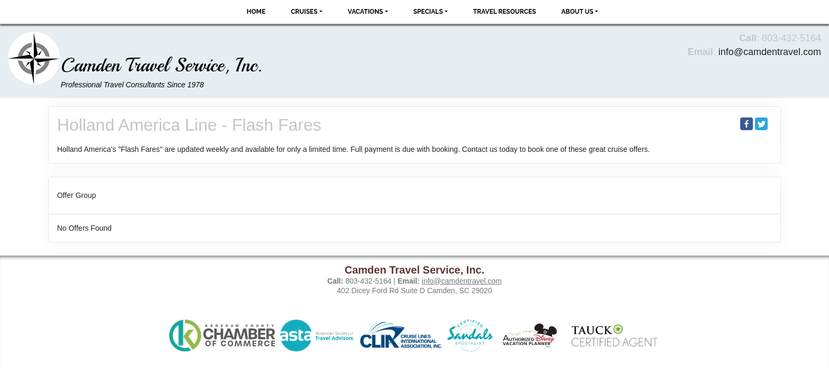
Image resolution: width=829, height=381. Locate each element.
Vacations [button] (365, 11)
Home (256, 11)
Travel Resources (504, 11)
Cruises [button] (304, 11)
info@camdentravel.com (770, 52)
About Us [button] (577, 11)
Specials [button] (428, 11)
